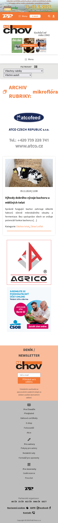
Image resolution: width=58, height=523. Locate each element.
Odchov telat (22, 226)
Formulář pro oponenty (29, 457)
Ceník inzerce (29, 473)
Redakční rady (29, 453)
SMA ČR (36, 501)
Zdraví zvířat (36, 226)
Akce (29, 432)
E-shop (29, 423)
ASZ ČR (28, 501)
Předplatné (29, 413)
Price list (29, 478)
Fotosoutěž (29, 427)
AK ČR (14, 501)
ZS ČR (21, 501)
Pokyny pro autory (29, 448)
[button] (29, 380)
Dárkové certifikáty (29, 418)
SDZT (44, 501)
